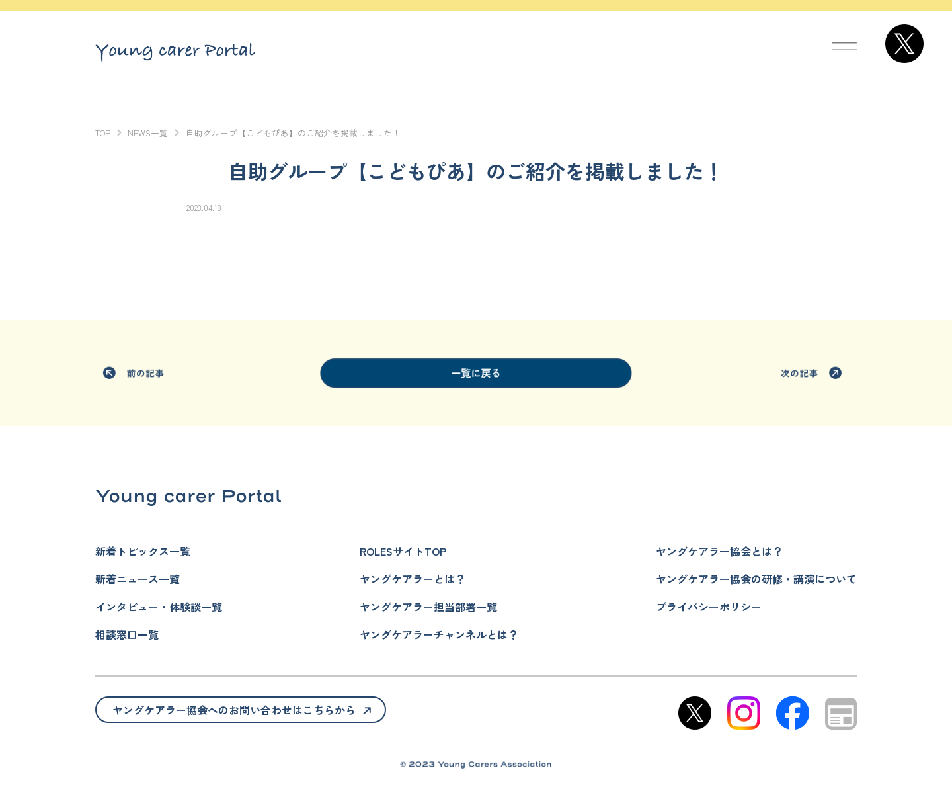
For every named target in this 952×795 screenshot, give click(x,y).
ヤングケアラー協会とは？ (719, 551)
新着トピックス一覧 (142, 551)
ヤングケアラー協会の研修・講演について (756, 579)
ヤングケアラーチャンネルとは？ (439, 634)
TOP (102, 132)
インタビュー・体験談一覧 (158, 606)
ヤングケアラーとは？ (412, 579)
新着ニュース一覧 (137, 579)
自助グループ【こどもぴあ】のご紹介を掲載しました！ (293, 132)
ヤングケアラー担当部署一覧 (428, 606)
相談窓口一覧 (127, 634)
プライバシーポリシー (709, 606)
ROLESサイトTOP (403, 551)
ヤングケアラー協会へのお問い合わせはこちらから (234, 710)
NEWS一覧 (148, 132)
